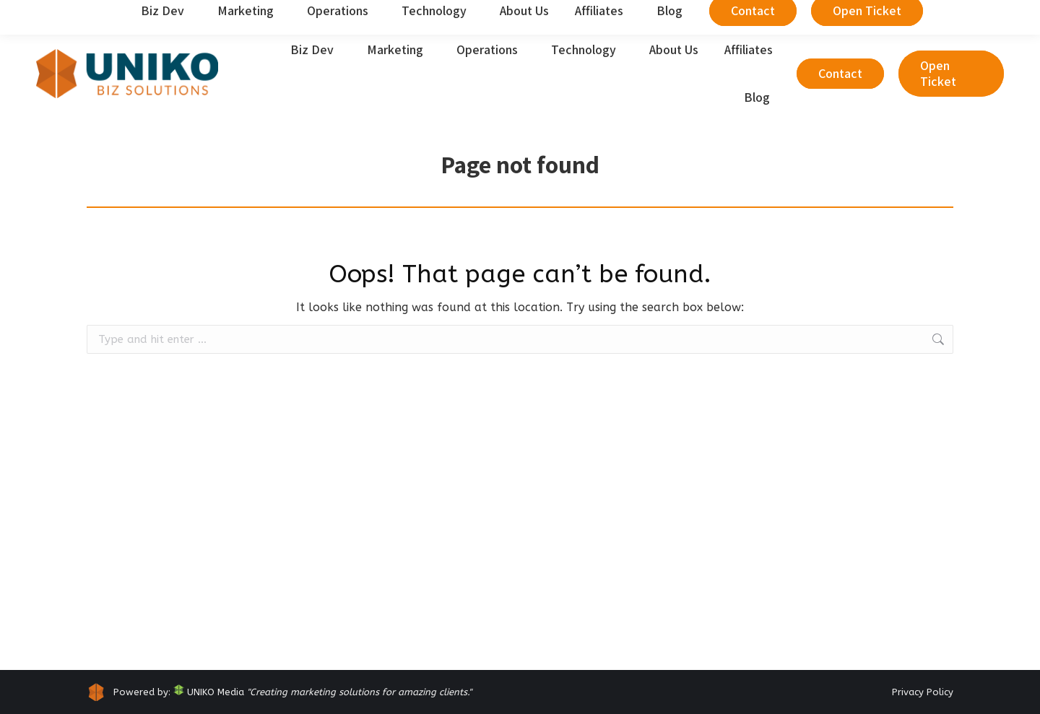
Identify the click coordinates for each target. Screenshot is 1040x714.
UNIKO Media (208, 692)
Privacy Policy (922, 692)
